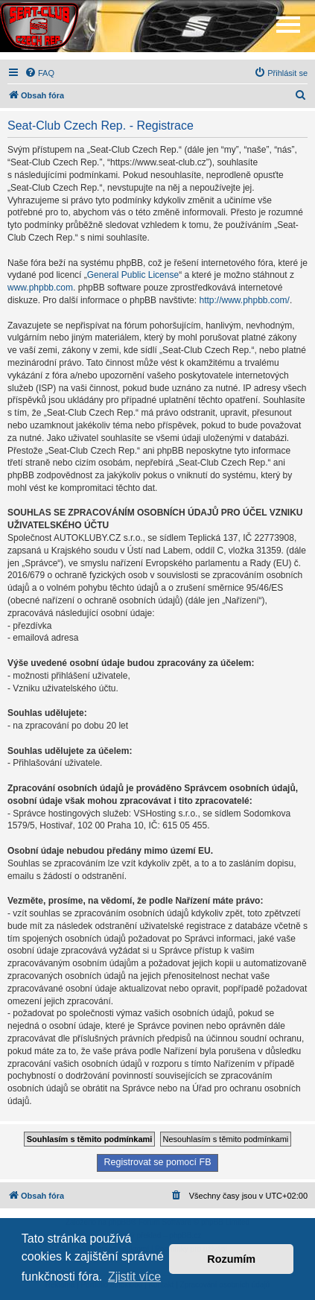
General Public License (133, 275)
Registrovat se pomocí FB (157, 1162)
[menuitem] (39, 73)
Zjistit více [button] (134, 1276)
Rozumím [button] (231, 1259)
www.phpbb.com (40, 287)
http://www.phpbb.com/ (244, 300)
